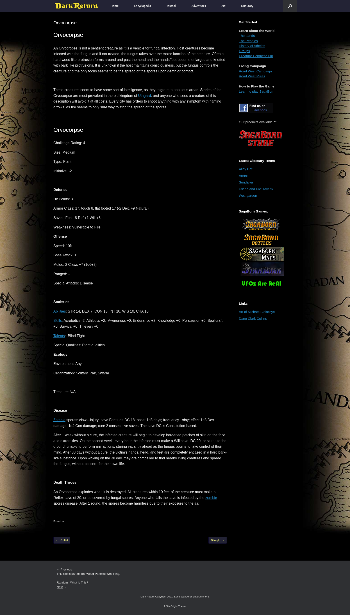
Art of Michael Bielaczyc (257, 312)
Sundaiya (246, 182)
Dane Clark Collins (253, 318)
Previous (66, 569)
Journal (171, 6)
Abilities (59, 311)
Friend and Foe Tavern (256, 189)
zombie (211, 498)
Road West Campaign (255, 71)
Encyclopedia (142, 6)
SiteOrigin (171, 606)
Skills (57, 320)
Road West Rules (252, 76)
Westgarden (248, 195)
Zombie (59, 420)
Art (223, 6)
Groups (244, 51)
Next (60, 587)
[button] (290, 6)
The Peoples (248, 41)
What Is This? (79, 582)
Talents (59, 336)
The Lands (247, 36)
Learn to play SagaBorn (256, 91)
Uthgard (144, 96)
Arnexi (243, 176)
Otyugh (217, 540)
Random (62, 582)
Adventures (198, 6)
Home (114, 6)
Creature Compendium (256, 56)
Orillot (62, 540)
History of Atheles (252, 46)
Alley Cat (245, 169)
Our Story (247, 6)
